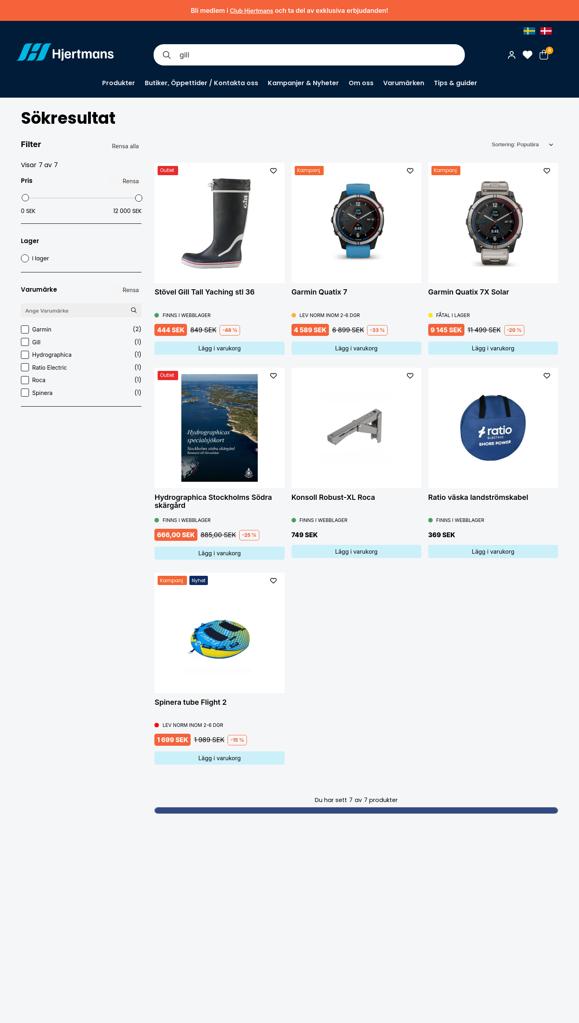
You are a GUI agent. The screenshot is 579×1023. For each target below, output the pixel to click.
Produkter (118, 83)
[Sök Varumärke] (134, 310)
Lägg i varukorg (219, 348)
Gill (81, 342)
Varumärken (403, 83)
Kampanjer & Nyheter (303, 83)
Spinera (81, 393)
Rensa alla (125, 146)
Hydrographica (81, 354)
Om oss (361, 83)
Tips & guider (455, 83)
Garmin (81, 329)
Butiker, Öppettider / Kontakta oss (201, 83)
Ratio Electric (81, 367)
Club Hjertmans (251, 10)
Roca (81, 380)
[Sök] (166, 54)
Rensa (131, 181)
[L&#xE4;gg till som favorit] (273, 171)
